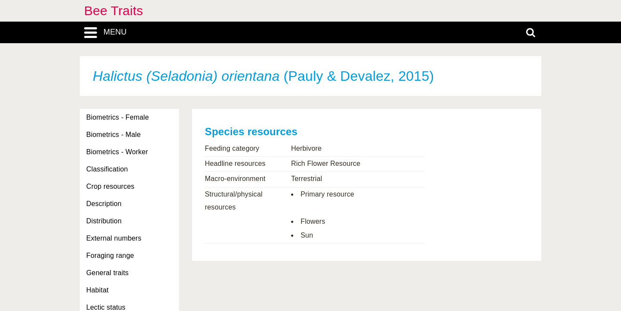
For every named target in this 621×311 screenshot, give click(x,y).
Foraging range (110, 255)
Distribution (104, 221)
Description (104, 203)
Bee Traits (113, 10)
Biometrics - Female (117, 117)
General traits (107, 272)
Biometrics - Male (113, 134)
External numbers (113, 238)
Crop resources (110, 186)
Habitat (97, 290)
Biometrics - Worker (117, 152)
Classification (107, 169)
